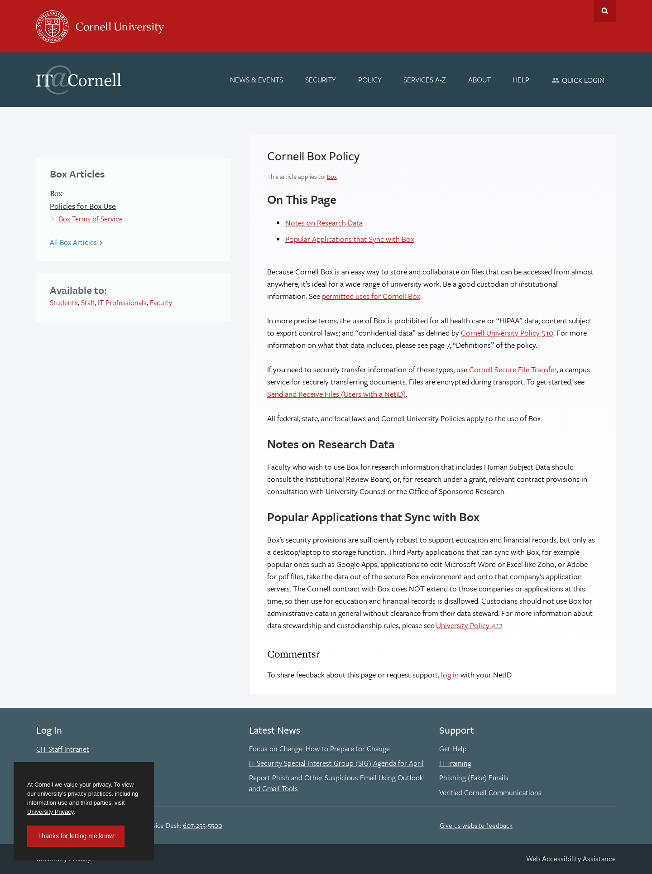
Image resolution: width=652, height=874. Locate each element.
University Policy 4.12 (469, 625)
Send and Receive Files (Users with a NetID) (336, 393)
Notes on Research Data (324, 222)
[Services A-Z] (425, 80)
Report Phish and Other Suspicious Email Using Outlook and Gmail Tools (336, 783)
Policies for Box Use (83, 205)
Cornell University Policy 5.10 (507, 332)
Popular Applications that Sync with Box (349, 239)
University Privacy (50, 811)
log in (450, 674)
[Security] (320, 80)
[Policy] (370, 80)
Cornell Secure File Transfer (512, 369)
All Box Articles (73, 242)
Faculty (161, 302)
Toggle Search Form (605, 11)
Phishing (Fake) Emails (473, 777)
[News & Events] (257, 80)
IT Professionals (122, 302)
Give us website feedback (476, 825)
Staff (88, 302)
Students (64, 302)
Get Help (453, 748)
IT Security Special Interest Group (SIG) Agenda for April (336, 763)
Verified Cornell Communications (490, 792)
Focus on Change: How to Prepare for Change (319, 748)
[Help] (521, 80)
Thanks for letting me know (76, 836)
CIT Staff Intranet (62, 749)
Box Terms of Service (91, 218)
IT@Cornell (79, 80)
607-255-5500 (202, 825)
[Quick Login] (578, 80)
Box (332, 176)
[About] (479, 80)
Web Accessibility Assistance (571, 858)
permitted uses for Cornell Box (371, 296)
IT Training (455, 763)
